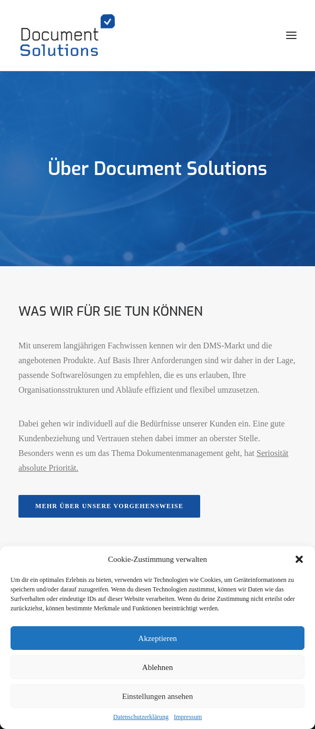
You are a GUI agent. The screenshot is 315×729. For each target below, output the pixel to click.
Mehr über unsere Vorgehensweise (109, 506)
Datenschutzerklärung (141, 717)
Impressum (188, 717)
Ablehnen (157, 667)
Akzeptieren (157, 638)
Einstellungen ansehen (157, 696)
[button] (299, 559)
